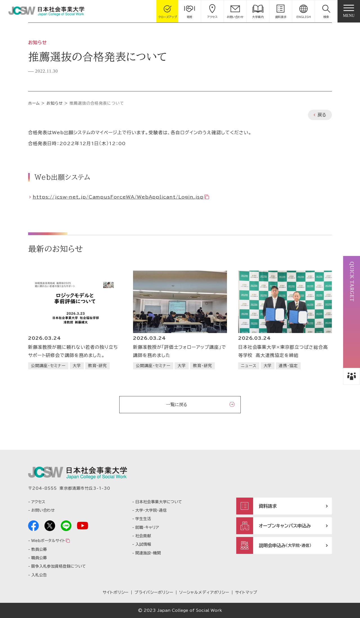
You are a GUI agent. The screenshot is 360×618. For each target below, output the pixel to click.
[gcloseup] (167, 11)
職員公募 (39, 558)
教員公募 (39, 549)
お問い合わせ (43, 510)
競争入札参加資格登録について (58, 566)
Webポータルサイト (48, 541)
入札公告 (39, 575)
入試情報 (143, 544)
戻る (322, 115)
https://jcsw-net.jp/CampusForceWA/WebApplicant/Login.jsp (118, 197)
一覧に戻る (176, 404)
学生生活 (143, 519)
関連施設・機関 (148, 553)
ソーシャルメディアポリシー (204, 592)
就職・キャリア (147, 527)
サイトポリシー (116, 592)
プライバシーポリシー (153, 592)
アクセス (38, 502)
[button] (326, 11)
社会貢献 (143, 536)
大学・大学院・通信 (151, 510)
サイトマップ (246, 592)
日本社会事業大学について (158, 502)
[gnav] (349, 11)
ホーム (34, 103)
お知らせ (54, 103)
